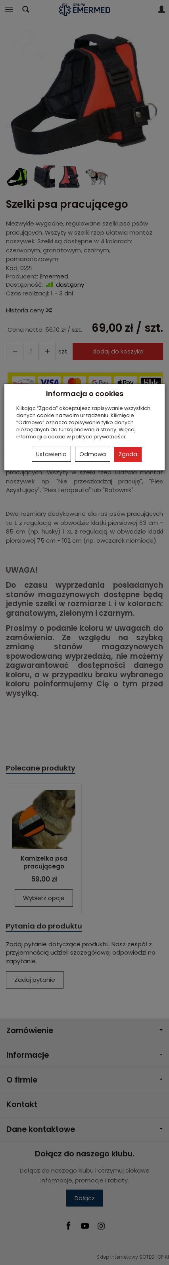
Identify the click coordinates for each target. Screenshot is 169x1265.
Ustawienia (51, 454)
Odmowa (92, 454)
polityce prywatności (98, 436)
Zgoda (128, 454)
